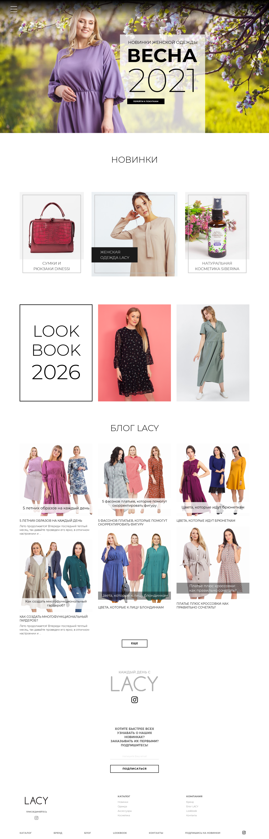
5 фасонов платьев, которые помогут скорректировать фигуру (132, 522)
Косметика (124, 815)
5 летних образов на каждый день (51, 520)
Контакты (191, 815)
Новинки (123, 802)
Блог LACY (192, 806)
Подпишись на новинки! (202, 833)
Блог (87, 833)
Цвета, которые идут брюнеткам (206, 520)
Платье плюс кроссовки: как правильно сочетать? (202, 605)
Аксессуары (125, 811)
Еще (135, 643)
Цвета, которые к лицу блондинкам (131, 607)
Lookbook (191, 811)
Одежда (122, 806)
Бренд (190, 802)
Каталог (26, 833)
